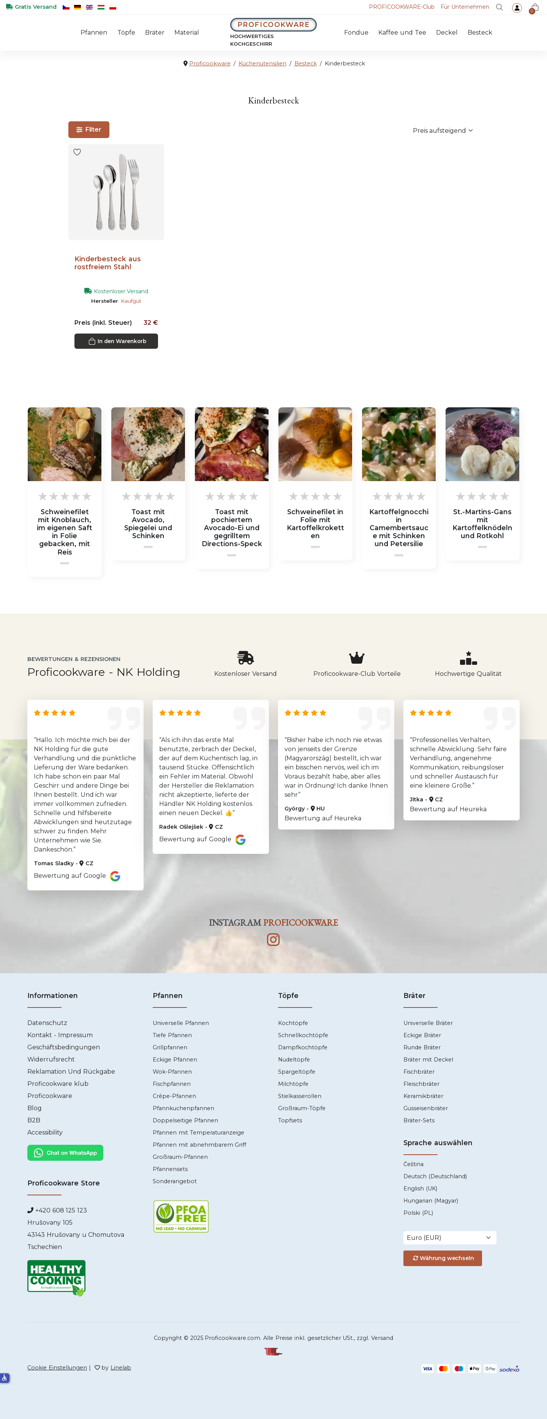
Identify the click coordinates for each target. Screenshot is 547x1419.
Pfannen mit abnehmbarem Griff (199, 1144)
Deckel (447, 32)
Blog (34, 1108)
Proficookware (49, 1096)
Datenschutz (47, 1023)
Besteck (480, 32)
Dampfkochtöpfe (302, 1047)
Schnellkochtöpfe (303, 1035)
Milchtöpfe (293, 1084)
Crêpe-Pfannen (174, 1096)
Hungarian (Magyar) (430, 1200)
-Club (402, 6)
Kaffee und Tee (402, 32)
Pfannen (94, 32)
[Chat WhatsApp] (65, 1152)
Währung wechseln (442, 1258)
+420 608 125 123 (60, 1210)
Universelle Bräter (428, 1023)
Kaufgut (131, 301)
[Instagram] (273, 940)
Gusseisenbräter (425, 1108)
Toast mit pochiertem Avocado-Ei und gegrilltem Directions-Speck (232, 528)
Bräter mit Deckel (428, 1059)
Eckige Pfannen (175, 1059)
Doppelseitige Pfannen (185, 1120)
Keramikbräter (423, 1096)
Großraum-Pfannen (180, 1157)
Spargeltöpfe (296, 1071)
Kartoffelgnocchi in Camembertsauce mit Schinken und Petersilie (398, 528)
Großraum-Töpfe (302, 1108)
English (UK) (420, 1188)
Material (186, 32)
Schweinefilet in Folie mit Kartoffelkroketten (315, 524)
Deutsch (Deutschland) (435, 1176)
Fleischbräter (421, 1084)
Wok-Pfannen (172, 1071)
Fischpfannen (172, 1084)
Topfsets (290, 1120)
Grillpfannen (170, 1047)
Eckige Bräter (422, 1035)
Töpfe (126, 32)
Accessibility (45, 1132)
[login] (517, 8)
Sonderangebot (175, 1181)
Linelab (121, 1367)
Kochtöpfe (293, 1023)
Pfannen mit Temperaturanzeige (198, 1132)
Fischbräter (419, 1071)
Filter (88, 129)
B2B (33, 1120)
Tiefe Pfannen (172, 1035)
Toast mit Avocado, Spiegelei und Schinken (148, 524)
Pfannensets (170, 1169)
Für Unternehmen (465, 6)
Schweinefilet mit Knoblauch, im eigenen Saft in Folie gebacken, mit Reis (65, 532)
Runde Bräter (422, 1047)
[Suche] (499, 7)
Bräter (154, 32)
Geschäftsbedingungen (63, 1047)
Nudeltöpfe (294, 1059)
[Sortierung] (444, 130)
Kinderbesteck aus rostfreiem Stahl (107, 263)
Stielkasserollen (299, 1096)
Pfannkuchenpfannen (183, 1108)
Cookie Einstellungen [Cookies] (57, 1367)
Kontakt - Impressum (60, 1035)
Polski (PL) (418, 1212)
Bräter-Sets (419, 1120)
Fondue (356, 32)
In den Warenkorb (117, 341)
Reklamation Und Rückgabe (71, 1071)
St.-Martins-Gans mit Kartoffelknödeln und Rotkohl (482, 524)
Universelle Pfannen (181, 1023)
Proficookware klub (58, 1083)
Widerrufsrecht (51, 1059)
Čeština (413, 1164)
